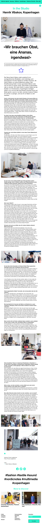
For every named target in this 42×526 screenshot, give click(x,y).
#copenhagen (21, 483)
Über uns (38, 1)
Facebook (3, 515)
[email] (34, 517)
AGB (16, 516)
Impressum (17, 518)
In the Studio (21, 8)
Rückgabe (17, 515)
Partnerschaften (18, 514)
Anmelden (34, 521)
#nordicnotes (13, 479)
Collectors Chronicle (31, 1)
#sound (32, 475)
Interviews (12, 1)
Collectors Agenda (5, 1)
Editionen (17, 1)
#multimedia (30, 479)
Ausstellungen (23, 1)
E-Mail (2, 514)
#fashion (11, 475)
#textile (22, 475)
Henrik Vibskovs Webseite (11, 464)
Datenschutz (17, 519)
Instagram (3, 516)
